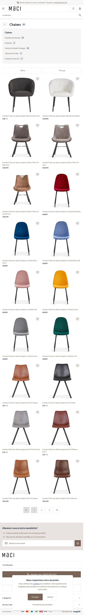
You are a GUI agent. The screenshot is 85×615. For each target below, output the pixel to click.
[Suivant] (57, 510)
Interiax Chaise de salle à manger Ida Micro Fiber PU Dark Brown (21, 214)
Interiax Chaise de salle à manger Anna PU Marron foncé (61, 452)
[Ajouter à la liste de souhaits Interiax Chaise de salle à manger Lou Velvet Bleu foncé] (37, 223)
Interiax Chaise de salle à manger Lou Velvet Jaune (61, 311)
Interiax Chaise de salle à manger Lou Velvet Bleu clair (61, 262)
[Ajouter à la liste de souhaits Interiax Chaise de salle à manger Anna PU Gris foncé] (37, 412)
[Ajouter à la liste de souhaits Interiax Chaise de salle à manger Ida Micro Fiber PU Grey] (77, 125)
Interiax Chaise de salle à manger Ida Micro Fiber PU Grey (61, 165)
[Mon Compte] (73, 8)
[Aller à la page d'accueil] (15, 8)
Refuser (50, 597)
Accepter (35, 597)
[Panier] (80, 8)
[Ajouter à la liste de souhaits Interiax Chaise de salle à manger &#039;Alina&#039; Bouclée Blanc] (77, 78)
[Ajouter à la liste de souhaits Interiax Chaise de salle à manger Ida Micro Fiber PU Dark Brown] (37, 174)
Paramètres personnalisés (42, 604)
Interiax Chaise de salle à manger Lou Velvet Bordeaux (61, 213)
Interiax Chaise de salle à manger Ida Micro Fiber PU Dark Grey (21, 165)
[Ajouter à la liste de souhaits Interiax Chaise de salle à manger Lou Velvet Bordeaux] (77, 174)
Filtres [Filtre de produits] (22, 70)
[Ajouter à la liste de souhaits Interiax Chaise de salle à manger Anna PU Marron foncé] (77, 412)
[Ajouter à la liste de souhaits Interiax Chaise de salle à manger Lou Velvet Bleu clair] (77, 223)
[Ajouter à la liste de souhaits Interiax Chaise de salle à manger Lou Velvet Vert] (77, 319)
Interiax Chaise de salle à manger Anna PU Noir (61, 404)
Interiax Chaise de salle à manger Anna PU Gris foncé (21, 450)
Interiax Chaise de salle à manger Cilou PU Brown (61, 499)
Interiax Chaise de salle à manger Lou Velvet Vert (61, 357)
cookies (36, 583)
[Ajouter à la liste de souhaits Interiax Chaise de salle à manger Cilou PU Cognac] (37, 461)
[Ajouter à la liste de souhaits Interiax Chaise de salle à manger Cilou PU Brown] (77, 461)
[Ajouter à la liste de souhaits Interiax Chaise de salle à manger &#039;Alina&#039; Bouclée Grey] (37, 78)
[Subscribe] (78, 543)
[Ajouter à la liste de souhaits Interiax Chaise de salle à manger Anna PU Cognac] (37, 365)
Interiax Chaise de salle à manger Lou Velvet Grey (21, 357)
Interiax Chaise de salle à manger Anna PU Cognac (21, 404)
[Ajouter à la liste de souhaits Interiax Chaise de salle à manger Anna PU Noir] (77, 365)
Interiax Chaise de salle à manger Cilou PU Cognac (21, 499)
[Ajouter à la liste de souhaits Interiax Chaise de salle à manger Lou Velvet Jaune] (77, 272)
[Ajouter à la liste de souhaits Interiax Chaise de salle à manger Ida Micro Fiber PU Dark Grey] (37, 125)
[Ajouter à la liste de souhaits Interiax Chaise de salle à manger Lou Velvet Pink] (37, 272)
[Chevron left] (4, 24)
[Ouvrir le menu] (3, 8)
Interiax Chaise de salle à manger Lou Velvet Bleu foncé (21, 263)
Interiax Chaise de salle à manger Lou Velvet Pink (21, 311)
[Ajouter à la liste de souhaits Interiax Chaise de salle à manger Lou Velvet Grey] (37, 319)
